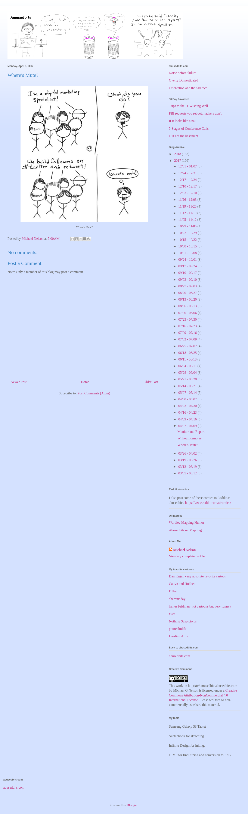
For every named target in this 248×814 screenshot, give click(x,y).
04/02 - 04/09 (188, 426)
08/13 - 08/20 (188, 299)
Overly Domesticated (183, 80)
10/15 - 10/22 (188, 239)
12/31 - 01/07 (188, 166)
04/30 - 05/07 (188, 399)
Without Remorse (189, 438)
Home (85, 382)
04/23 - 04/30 (188, 406)
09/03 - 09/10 (188, 279)
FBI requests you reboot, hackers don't (195, 113)
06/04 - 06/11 (188, 366)
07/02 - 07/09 (188, 339)
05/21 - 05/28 (188, 379)
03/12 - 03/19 (188, 466)
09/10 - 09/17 (188, 273)
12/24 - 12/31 (188, 173)
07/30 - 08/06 (188, 313)
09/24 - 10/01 (188, 259)
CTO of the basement (183, 136)
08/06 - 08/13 (188, 306)
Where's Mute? (187, 445)
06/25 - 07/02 (188, 346)
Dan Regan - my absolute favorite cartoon (197, 576)
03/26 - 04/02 (188, 453)
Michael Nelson (184, 550)
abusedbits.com (179, 656)
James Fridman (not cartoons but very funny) (200, 606)
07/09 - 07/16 (188, 332)
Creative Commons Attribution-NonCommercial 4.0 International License (203, 695)
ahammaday (177, 599)
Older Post (151, 382)
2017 (178, 160)
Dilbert (174, 591)
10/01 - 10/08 (188, 253)
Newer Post (19, 382)
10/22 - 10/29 (188, 233)
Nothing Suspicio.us (183, 621)
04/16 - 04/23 (188, 412)
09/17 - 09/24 (188, 266)
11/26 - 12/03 (188, 199)
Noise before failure (182, 73)
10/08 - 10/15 (188, 246)
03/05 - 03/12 (188, 473)
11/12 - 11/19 (187, 213)
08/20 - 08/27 (188, 293)
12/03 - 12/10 (188, 193)
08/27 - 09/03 (188, 286)
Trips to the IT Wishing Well (188, 106)
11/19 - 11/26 (187, 206)
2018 (178, 154)
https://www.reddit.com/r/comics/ (208, 502)
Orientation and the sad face (188, 88)
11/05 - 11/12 (187, 219)
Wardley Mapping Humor (186, 522)
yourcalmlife (177, 629)
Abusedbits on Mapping (185, 530)
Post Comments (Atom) (94, 393)
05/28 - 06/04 (188, 372)
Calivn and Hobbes (182, 584)
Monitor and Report (191, 431)
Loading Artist (179, 636)
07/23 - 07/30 (188, 319)
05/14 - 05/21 (188, 386)
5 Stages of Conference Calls (189, 128)
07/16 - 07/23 (188, 326)
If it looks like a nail (182, 121)
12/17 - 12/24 (188, 180)
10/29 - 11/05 (188, 226)
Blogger (132, 805)
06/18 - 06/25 (188, 353)
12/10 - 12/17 (188, 186)
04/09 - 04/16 (188, 419)
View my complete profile (187, 556)
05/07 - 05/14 (188, 392)
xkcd (172, 614)
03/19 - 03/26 (188, 460)
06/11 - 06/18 (188, 359)
